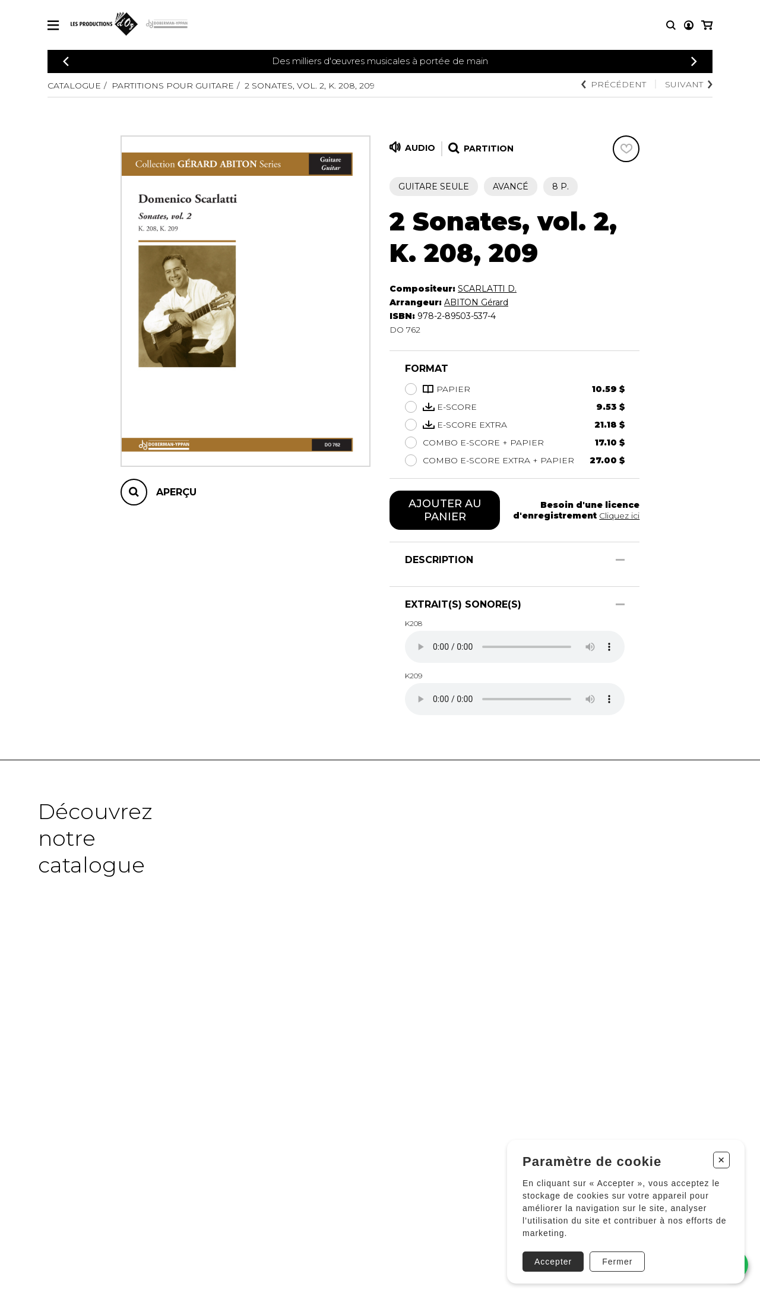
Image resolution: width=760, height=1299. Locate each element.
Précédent (613, 84)
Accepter (553, 1261)
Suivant (688, 84)
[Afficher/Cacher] (620, 560)
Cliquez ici (619, 515)
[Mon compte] (689, 25)
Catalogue (74, 85)
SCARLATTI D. (487, 288)
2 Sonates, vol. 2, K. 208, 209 (310, 85)
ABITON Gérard (476, 302)
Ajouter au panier (445, 510)
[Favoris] (626, 148)
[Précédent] (66, 61)
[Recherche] (671, 25)
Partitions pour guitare (173, 85)
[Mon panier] (706, 25)
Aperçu (176, 492)
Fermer (617, 1261)
